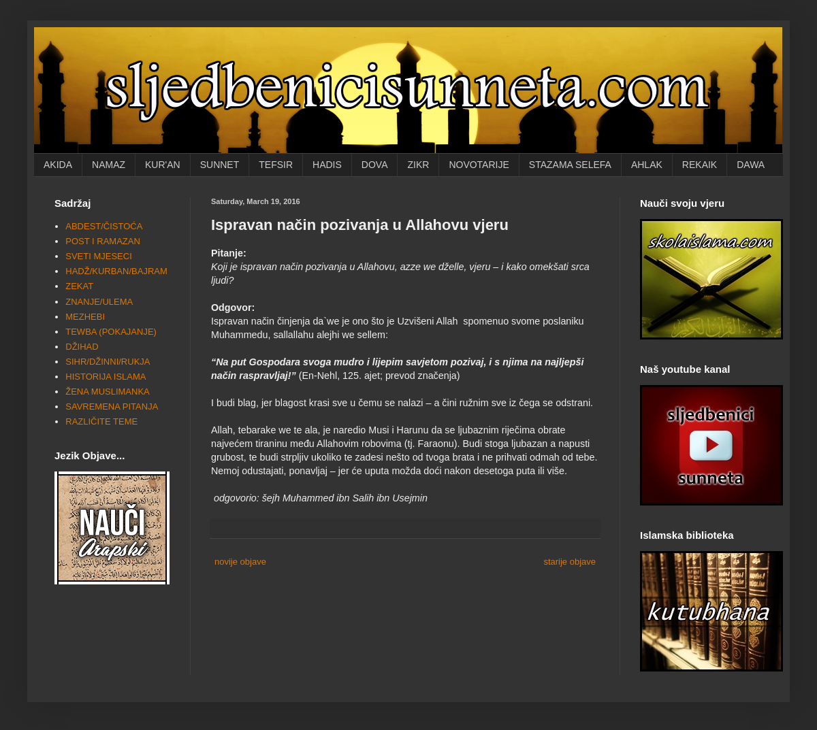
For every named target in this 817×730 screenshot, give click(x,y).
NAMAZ (108, 164)
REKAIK (699, 164)
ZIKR (418, 164)
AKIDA (58, 164)
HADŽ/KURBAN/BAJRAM (116, 271)
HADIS (327, 164)
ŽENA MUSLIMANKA (107, 391)
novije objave (240, 562)
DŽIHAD (81, 347)
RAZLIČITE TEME (101, 421)
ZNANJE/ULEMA (99, 302)
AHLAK (646, 164)
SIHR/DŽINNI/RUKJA (107, 361)
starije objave (569, 562)
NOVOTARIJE (479, 164)
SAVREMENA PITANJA (111, 406)
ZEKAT (79, 286)
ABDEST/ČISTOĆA (103, 226)
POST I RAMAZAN (102, 241)
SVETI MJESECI (98, 256)
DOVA (375, 164)
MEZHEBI (85, 317)
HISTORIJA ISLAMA (105, 376)
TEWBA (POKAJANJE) (111, 332)
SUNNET (220, 164)
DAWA (751, 164)
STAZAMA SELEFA (570, 164)
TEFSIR (276, 164)
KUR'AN (162, 164)
